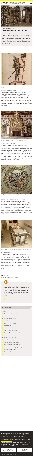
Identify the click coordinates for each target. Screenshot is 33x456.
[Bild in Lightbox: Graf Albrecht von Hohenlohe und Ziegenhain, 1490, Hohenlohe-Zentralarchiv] (16, 69)
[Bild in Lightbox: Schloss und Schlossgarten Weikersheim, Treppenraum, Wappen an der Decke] (16, 179)
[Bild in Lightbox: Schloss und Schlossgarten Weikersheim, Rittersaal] (16, 125)
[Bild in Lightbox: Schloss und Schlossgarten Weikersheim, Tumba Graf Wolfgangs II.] (16, 234)
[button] (16, 307)
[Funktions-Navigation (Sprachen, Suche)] (31, 3)
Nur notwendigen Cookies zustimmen (8, 450)
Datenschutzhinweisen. (6, 441)
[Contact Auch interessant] (16, 277)
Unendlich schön (9, 299)
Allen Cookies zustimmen (24, 450)
